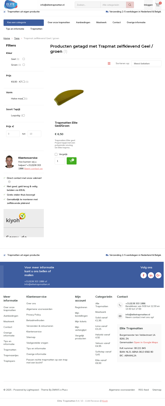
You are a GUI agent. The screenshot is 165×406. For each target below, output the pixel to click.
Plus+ (65, 392)
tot (23, 136)
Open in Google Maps (146, 344)
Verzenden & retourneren (39, 328)
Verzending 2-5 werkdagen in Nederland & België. (135, 14)
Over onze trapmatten (59, 24)
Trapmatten (36, 31)
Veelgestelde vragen (37, 345)
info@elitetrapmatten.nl (52, 5)
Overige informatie (136, 24)
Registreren (81, 309)
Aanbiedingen (83, 24)
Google (158, 277)
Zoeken (130, 5)
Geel (26, 61)
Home (7, 40)
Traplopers (9, 363)
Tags (16, 40)
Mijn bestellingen (81, 316)
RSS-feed (144, 392)
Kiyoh (105, 403)
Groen (26, 67)
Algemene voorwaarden (39, 311)
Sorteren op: (123, 65)
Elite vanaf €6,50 (101, 364)
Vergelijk (61, 156)
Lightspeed (33, 392)
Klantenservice (34, 334)
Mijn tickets (81, 323)
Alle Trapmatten (101, 307)
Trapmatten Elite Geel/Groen (66, 126)
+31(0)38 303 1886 (135, 306)
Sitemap (30, 339)
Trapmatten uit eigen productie (23, 14)
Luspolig (26, 117)
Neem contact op (33, 170)
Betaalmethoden (35, 322)
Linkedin (151, 277)
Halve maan (26, 101)
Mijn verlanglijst (80, 331)
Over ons (31, 305)
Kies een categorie (16, 24)
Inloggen (148, 5)
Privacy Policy (33, 317)
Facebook (144, 277)
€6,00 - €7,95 (26, 84)
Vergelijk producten (80, 339)
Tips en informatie (15, 31)
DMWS (56, 392)
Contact (117, 24)
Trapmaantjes (11, 357)
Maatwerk (101, 24)
